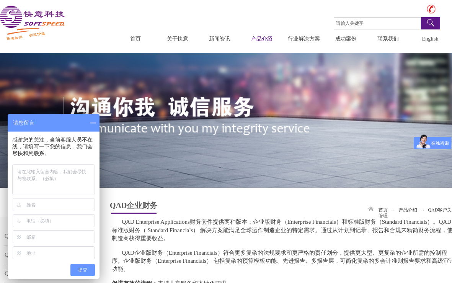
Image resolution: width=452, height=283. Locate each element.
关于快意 (177, 39)
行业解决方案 (304, 39)
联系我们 (388, 39)
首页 (135, 39)
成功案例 (346, 39)
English (430, 39)
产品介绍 (262, 39)
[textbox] (377, 23)
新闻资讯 (219, 39)
